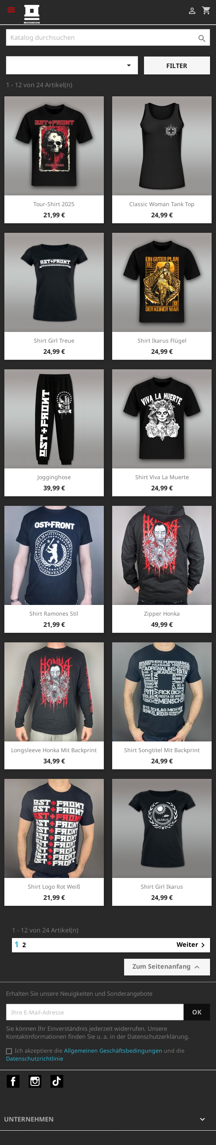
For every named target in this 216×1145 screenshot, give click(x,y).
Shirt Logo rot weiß (54, 886)
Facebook (13, 1081)
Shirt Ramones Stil (53, 613)
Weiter (192, 945)
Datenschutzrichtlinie (34, 1058)
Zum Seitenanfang (167, 967)
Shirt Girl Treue (54, 340)
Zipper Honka (162, 613)
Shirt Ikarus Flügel (162, 340)
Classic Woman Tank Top (162, 204)
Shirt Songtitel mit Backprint (162, 750)
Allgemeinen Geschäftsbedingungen (113, 1050)
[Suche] (108, 37)
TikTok (57, 1081)
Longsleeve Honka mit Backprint (54, 750)
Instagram (35, 1081)
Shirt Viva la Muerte (162, 477)
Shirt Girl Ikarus (162, 886)
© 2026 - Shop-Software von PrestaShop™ (63, 1135)
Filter (176, 65)
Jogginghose (54, 477)
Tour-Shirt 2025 (53, 204)
